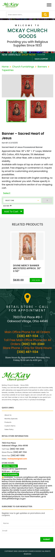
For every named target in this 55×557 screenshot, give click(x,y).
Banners (42, 66)
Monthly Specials (11, 419)
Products (8, 422)
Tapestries (8, 70)
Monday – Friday (9, 466)
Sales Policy (9, 429)
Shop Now (33, 54)
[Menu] (49, 5)
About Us (8, 415)
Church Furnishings (23, 66)
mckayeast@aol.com (17, 458)
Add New (6, 206)
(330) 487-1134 (27, 336)
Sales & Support (41, 59)
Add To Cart (11, 211)
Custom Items (10, 426)
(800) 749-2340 (33, 344)
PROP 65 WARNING (10, 474)
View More (36, 280)
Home (5, 66)
